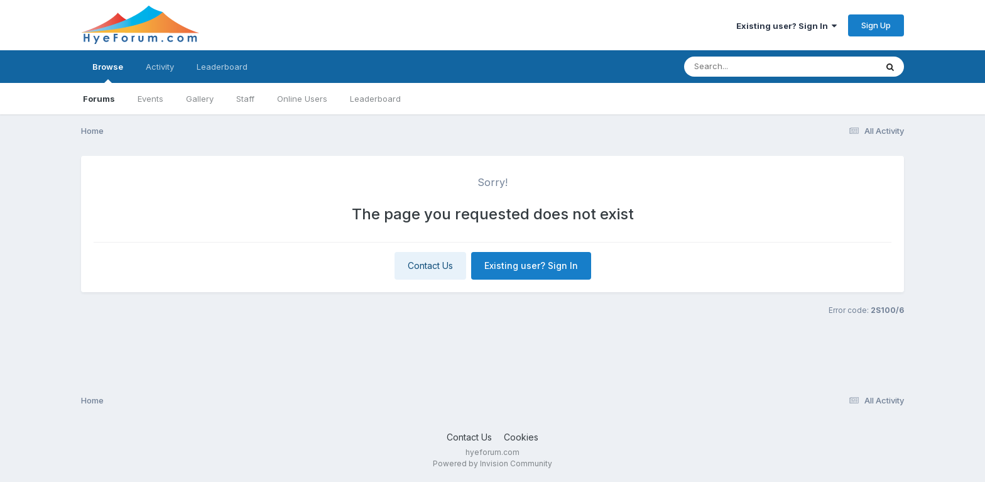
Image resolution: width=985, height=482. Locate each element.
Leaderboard (375, 99)
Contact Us (430, 265)
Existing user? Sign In (786, 26)
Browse (107, 72)
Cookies (521, 437)
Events (150, 99)
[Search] (746, 67)
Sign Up (876, 25)
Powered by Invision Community (492, 463)
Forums (99, 99)
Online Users (302, 99)
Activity (160, 67)
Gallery (200, 99)
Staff (245, 99)
